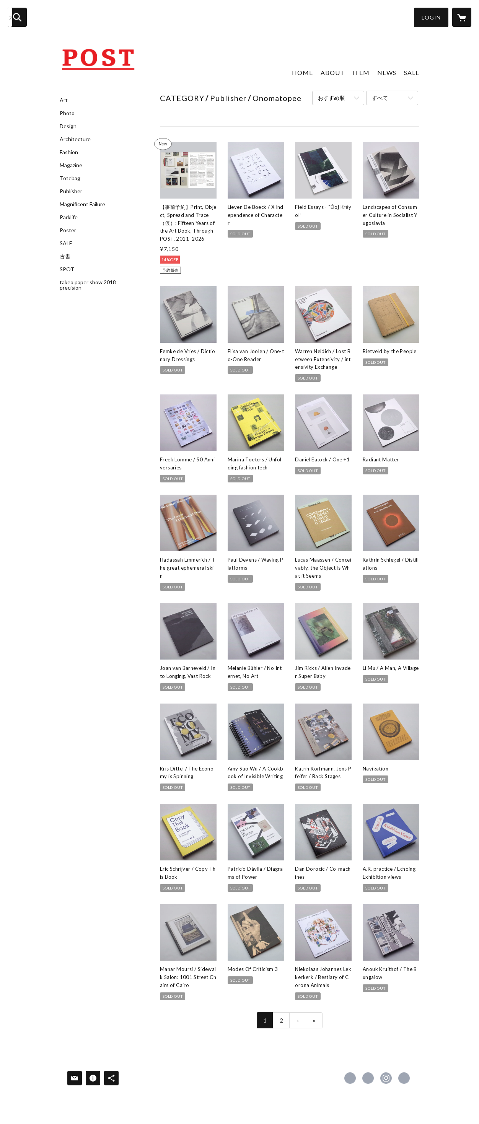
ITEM (361, 72)
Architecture (75, 139)
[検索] (17, 17)
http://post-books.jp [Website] (404, 1078)
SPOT (67, 269)
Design (68, 126)
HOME (302, 72)
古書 (65, 256)
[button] (431, 17)
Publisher (71, 191)
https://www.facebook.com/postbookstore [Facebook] (350, 1078)
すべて (380, 97)
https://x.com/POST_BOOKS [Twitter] (368, 1078)
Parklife (69, 217)
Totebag (70, 178)
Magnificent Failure (82, 204)
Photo (67, 113)
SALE (66, 243)
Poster (68, 230)
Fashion (69, 152)
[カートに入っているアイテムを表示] (461, 17)
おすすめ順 (331, 97)
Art (64, 100)
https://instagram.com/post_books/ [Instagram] (386, 1078)
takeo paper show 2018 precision (88, 285)
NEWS (386, 72)
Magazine (71, 165)
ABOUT (333, 72)
